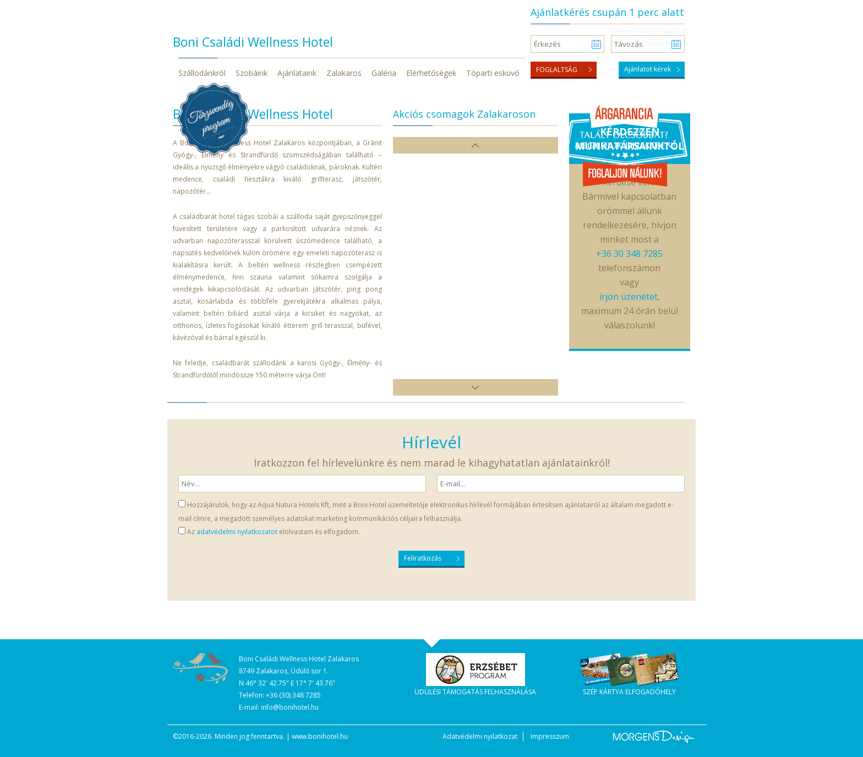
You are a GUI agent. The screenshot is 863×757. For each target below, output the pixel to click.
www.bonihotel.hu (320, 736)
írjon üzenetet (628, 296)
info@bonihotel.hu (290, 707)
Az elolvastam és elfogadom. (273, 531)
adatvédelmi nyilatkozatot (236, 531)
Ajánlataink (296, 73)
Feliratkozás (422, 558)
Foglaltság (556, 69)
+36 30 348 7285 (629, 254)
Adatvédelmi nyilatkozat (480, 736)
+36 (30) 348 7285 (293, 695)
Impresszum (550, 736)
